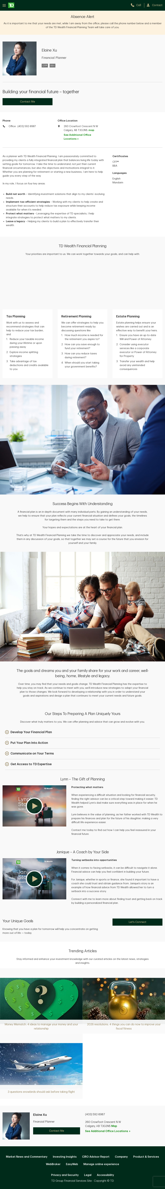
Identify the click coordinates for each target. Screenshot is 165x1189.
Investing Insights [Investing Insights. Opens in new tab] (65, 1111)
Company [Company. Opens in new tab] (121, 1111)
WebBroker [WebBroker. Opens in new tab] (53, 1118)
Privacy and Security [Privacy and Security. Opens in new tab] (65, 1129)
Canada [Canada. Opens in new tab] (82, 1152)
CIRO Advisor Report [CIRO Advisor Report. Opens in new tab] (95, 1111)
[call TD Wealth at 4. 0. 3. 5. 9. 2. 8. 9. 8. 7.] (137, 5)
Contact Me (27, 101)
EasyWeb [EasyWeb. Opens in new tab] (72, 1118)
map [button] (91, 130)
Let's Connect (137, 876)
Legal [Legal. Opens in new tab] (87, 1129)
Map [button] (114, 1080)
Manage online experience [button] (101, 1118)
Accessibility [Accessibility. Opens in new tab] (105, 1129)
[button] (28, 686)
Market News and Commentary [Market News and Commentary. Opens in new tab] (26, 1111)
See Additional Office (77, 137)
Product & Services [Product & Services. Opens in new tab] (146, 1111)
